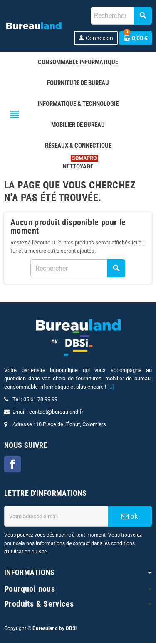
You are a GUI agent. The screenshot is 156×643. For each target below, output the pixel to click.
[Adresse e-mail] (56, 516)
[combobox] (121, 16)
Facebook (12, 464)
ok (129, 516)
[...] (110, 387)
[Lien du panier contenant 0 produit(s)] (135, 38)
